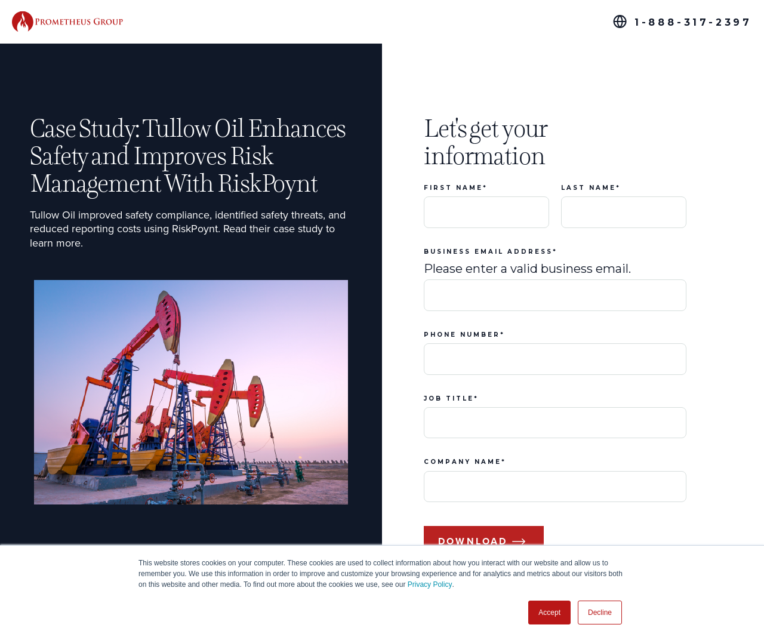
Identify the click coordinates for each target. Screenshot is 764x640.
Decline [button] (600, 612)
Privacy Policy (430, 584)
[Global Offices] (619, 21)
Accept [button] (549, 612)
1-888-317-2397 (693, 22)
